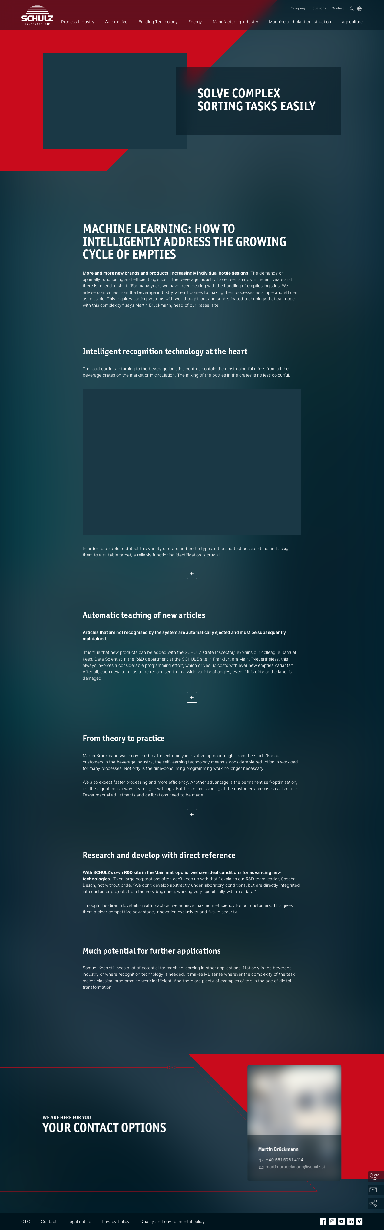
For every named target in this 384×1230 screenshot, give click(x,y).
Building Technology (158, 21)
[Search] (352, 8)
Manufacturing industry (235, 21)
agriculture (352, 21)
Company (298, 8)
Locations (318, 8)
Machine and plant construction (300, 21)
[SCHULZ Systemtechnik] (37, 15)
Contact (338, 8)
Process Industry (77, 21)
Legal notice (79, 1221)
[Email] (296, 1166)
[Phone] (285, 1159)
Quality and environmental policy (172, 1221)
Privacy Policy (116, 1221)
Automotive (116, 21)
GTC (25, 1221)
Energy (195, 21)
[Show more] (192, 574)
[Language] (359, 8)
